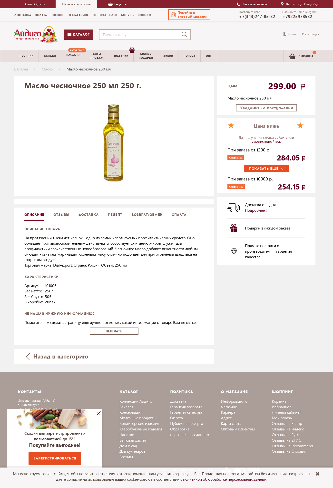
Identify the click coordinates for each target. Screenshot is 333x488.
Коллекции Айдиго (135, 401)
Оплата (179, 214)
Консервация (130, 412)
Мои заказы (282, 417)
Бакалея (21, 68)
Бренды (126, 456)
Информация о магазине (234, 403)
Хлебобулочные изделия (140, 428)
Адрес (226, 417)
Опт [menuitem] (209, 56)
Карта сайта (231, 423)
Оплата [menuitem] (41, 15)
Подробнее (256, 210)
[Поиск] (185, 34)
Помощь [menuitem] (57, 15)
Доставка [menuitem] (22, 15)
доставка (88, 214)
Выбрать (114, 331)
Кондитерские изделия (139, 423)
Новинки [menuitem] (26, 56)
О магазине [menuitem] (79, 15)
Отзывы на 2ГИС (286, 440)
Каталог (78, 34)
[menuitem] (73, 56)
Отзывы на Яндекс (288, 428)
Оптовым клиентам (238, 428)
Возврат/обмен (146, 214)
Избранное (281, 406)
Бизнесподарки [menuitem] (146, 56)
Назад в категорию (57, 356)
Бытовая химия (132, 440)
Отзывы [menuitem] (99, 15)
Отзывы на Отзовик (289, 451)
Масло (47, 68)
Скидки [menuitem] (50, 56)
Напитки (126, 434)
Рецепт (115, 214)
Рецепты (117, 4)
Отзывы (61, 214)
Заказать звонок (251, 4)
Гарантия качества (186, 412)
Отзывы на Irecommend (292, 445)
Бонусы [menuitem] (127, 15)
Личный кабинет (286, 412)
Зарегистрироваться (54, 458)
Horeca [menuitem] (189, 56)
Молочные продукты (137, 417)
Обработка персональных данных (189, 431)
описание (34, 214)
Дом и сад (128, 445)
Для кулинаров (132, 451)
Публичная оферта (186, 423)
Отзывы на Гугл (285, 434)
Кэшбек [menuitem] (144, 15)
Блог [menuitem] (113, 15)
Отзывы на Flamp (287, 423)
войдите (281, 137)
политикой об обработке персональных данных (224, 479)
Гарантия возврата (186, 406)
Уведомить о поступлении (266, 108)
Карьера (228, 412)
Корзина (279, 401)
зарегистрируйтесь (266, 141)
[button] (189, 14)
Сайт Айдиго (35, 4)
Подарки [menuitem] (123, 54)
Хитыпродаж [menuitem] (97, 56)
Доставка (178, 401)
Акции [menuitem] (168, 56)
